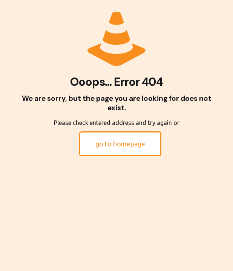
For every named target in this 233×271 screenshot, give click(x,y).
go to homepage (120, 144)
